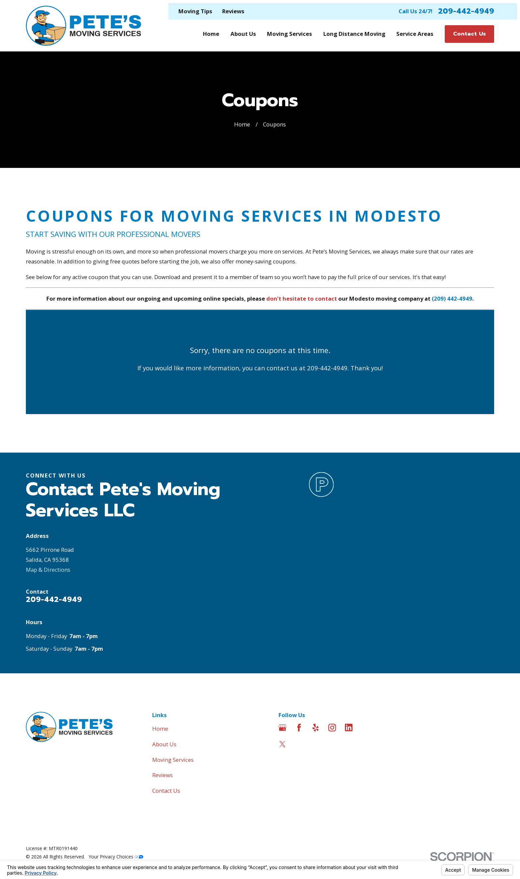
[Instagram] (332, 727)
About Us (164, 744)
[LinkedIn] (349, 727)
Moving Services (173, 760)
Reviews (233, 11)
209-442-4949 (466, 11)
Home (160, 728)
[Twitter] (282, 744)
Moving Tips (195, 11)
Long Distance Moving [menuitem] (354, 33)
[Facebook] (299, 727)
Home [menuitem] (211, 33)
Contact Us (166, 790)
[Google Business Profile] (282, 727)
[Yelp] (315, 727)
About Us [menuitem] (243, 33)
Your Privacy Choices (116, 856)
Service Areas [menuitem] (414, 33)
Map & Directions (48, 569)
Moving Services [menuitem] (289, 33)
